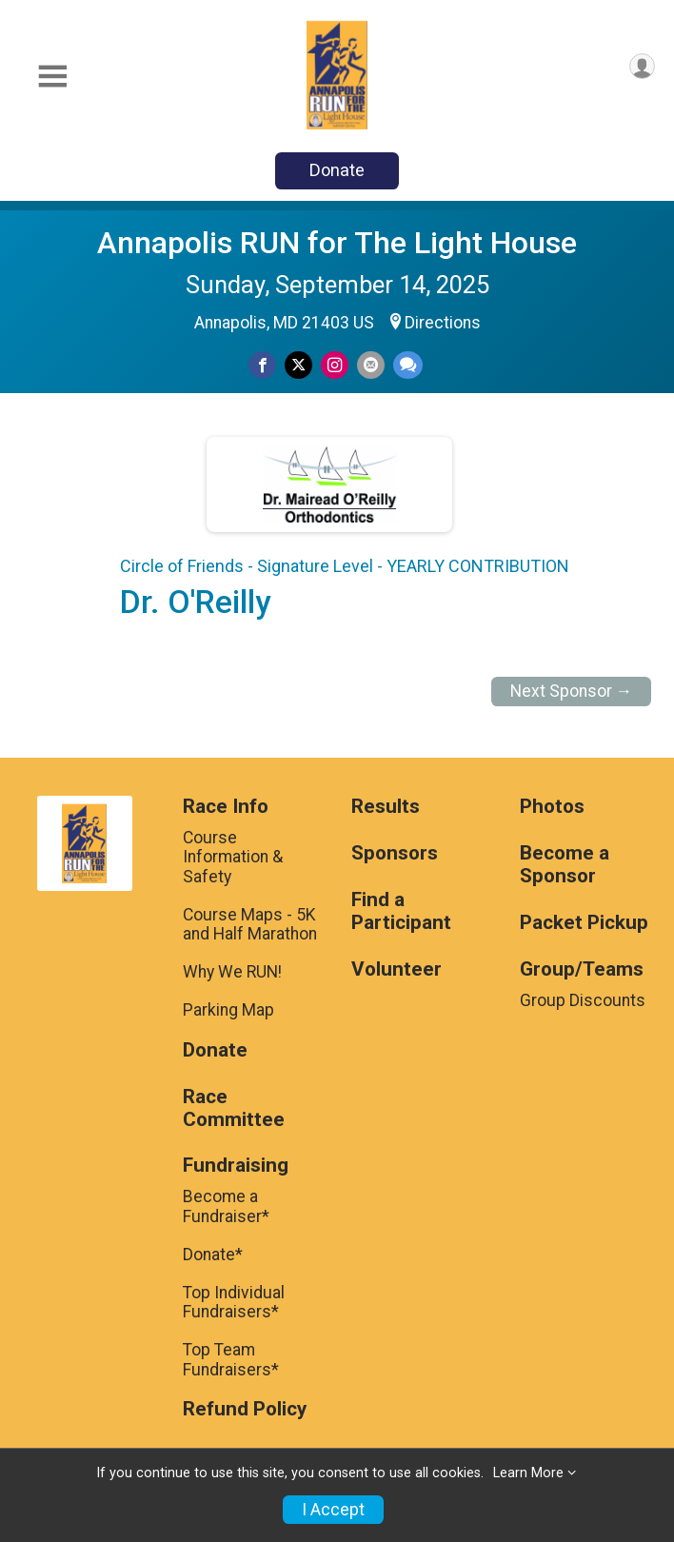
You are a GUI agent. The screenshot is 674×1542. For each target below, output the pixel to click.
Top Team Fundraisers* (231, 1359)
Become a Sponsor (564, 864)
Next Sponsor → (571, 691)
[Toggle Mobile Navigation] (52, 76)
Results (385, 807)
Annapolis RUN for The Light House (337, 243)
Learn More (528, 1473)
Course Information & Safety (233, 856)
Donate (337, 170)
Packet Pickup (584, 923)
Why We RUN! (232, 971)
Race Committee (234, 1108)
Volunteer (396, 969)
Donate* (213, 1254)
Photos (552, 807)
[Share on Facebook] (262, 365)
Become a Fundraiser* (226, 1206)
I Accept (333, 1509)
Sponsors (394, 853)
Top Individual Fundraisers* (234, 1302)
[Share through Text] (408, 365)
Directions (443, 322)
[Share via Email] (371, 365)
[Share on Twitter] (298, 365)
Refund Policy (245, 1409)
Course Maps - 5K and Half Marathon (250, 924)
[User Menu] (642, 66)
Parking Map (228, 1009)
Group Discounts (582, 1000)
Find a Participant (401, 911)
